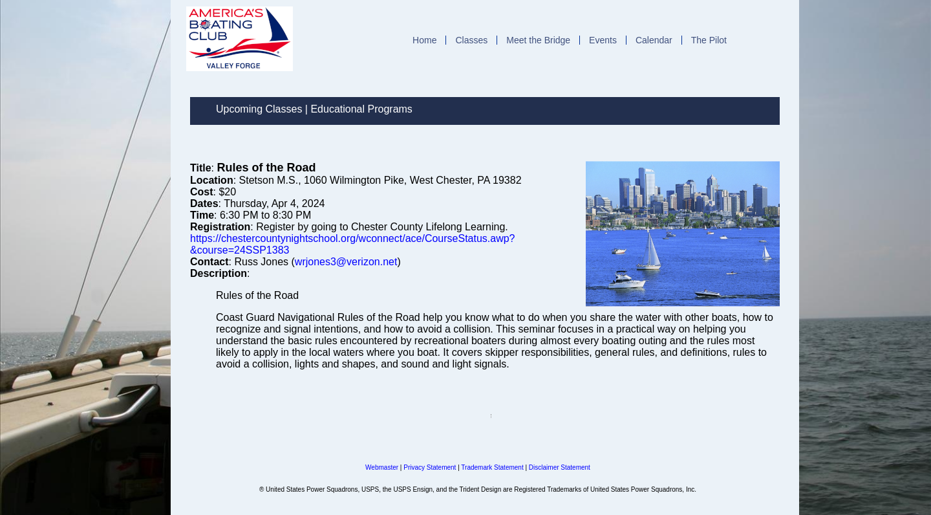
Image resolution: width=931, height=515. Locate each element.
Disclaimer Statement (559, 467)
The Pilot (709, 40)
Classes (471, 40)
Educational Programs (361, 109)
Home (424, 40)
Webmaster (381, 467)
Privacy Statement (429, 467)
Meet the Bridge (538, 40)
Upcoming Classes (259, 109)
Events (603, 40)
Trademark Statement (492, 467)
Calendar (654, 40)
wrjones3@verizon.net (346, 261)
